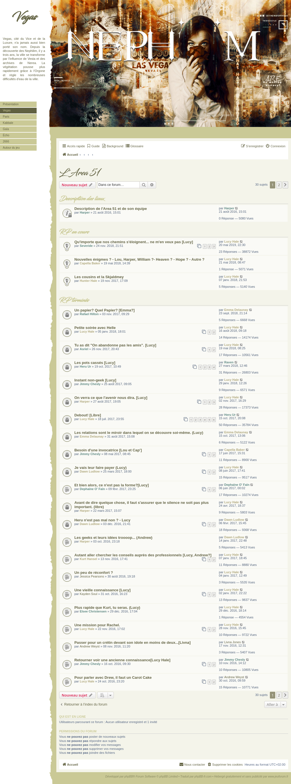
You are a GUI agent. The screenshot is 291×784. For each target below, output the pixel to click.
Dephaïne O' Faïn (92, 489)
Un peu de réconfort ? (93, 572)
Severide (86, 245)
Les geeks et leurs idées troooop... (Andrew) (113, 537)
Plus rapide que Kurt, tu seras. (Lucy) (107, 607)
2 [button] (279, 184)
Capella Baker (90, 263)
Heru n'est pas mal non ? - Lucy (102, 520)
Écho (6, 135)
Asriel (84, 349)
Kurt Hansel (88, 559)
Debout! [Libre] (87, 415)
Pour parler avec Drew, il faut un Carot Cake (113, 677)
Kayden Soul (88, 594)
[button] (285, 184)
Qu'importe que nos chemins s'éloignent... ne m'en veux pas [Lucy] (133, 242)
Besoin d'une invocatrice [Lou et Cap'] (108, 450)
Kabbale (8, 122)
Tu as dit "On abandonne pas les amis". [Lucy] (115, 345)
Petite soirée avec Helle (95, 328)
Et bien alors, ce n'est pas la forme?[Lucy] (111, 485)
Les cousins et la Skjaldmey (99, 277)
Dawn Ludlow (90, 471)
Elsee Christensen (93, 611)
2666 (6, 141)
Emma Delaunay (236, 309)
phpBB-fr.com (203, 776)
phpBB (129, 776)
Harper (85, 212)
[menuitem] (93, 146)
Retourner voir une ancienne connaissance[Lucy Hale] (122, 660)
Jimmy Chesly (90, 384)
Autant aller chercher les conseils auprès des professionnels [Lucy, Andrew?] (143, 555)
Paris (6, 116)
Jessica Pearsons (92, 576)
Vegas (24, 17)
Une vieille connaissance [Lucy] (102, 590)
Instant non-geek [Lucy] (95, 380)
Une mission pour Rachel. (97, 625)
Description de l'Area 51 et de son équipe (110, 209)
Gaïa (6, 129)
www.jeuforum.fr (278, 776)
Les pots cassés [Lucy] (94, 363)
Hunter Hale (88, 280)
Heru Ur (85, 366)
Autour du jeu (11, 147)
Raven (229, 362)
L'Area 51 (79, 173)
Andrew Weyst (90, 646)
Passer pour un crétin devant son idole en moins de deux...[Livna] (132, 642)
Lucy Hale (231, 241)
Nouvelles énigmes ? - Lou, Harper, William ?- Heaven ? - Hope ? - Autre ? (139, 259)
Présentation (11, 104)
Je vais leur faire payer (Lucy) (100, 467)
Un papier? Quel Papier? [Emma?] (104, 310)
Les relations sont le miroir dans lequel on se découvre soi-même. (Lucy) (138, 433)
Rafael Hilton (89, 314)
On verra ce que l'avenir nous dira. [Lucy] (110, 398)
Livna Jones (232, 642)
